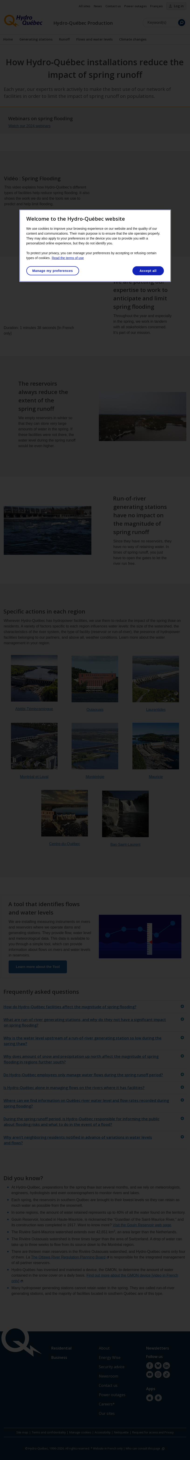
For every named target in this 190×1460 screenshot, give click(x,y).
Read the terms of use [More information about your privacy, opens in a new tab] (68, 258)
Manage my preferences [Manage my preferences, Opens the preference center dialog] (52, 271)
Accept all (147, 271)
